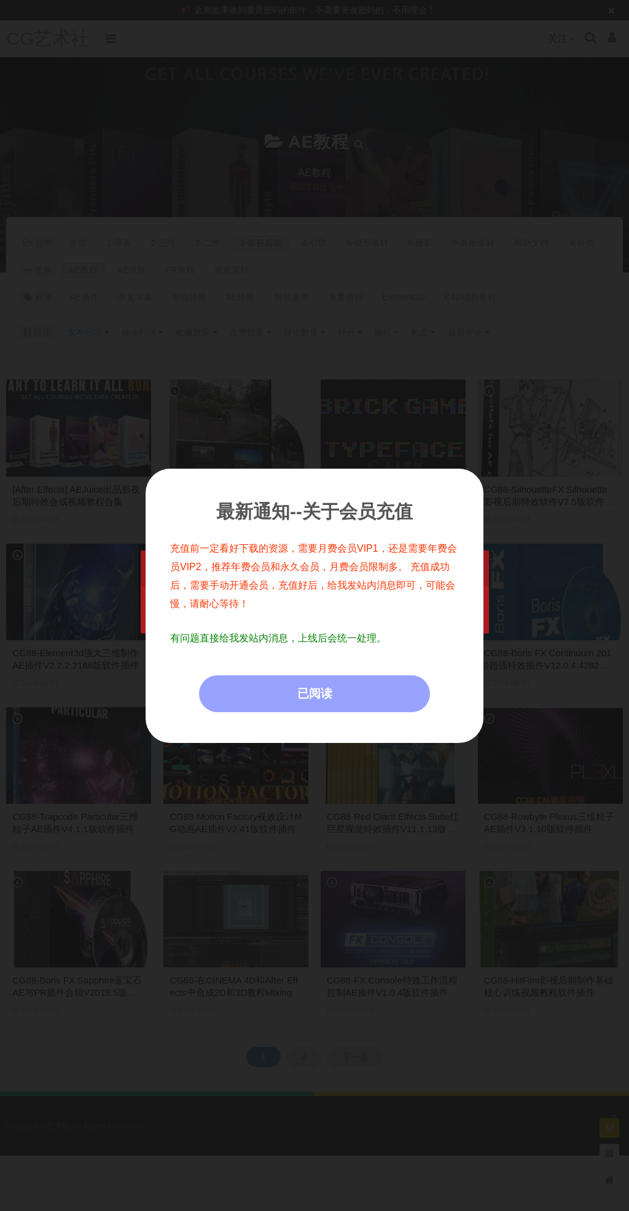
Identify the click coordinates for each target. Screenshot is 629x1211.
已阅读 (314, 693)
